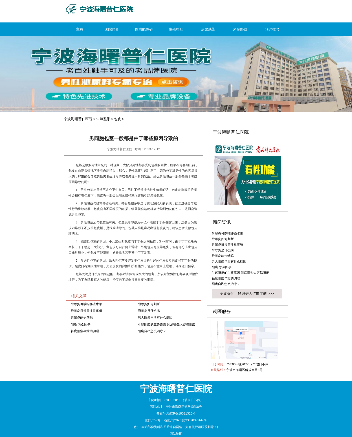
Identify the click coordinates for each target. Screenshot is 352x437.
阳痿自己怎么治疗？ (152, 331)
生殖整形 (103, 119)
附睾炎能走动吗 (82, 317)
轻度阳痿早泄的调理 (85, 331)
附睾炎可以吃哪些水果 (86, 304)
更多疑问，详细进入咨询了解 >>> (247, 294)
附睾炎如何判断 (149, 304)
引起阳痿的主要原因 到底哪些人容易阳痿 (166, 324)
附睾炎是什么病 (149, 311)
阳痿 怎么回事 (80, 324)
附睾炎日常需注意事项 (86, 311)
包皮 (117, 119)
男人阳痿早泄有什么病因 (155, 317)
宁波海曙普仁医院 (78, 119)
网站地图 (176, 433)
